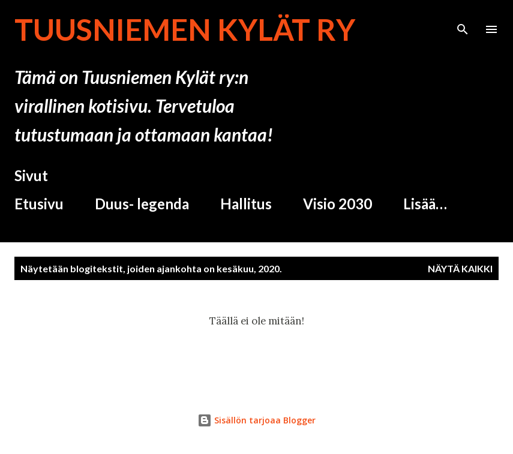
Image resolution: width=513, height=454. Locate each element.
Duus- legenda (142, 203)
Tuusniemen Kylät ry (184, 29)
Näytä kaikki (460, 268)
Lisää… (425, 203)
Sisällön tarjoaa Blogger (256, 420)
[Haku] (462, 21)
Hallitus (246, 203)
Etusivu (39, 203)
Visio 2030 (337, 203)
